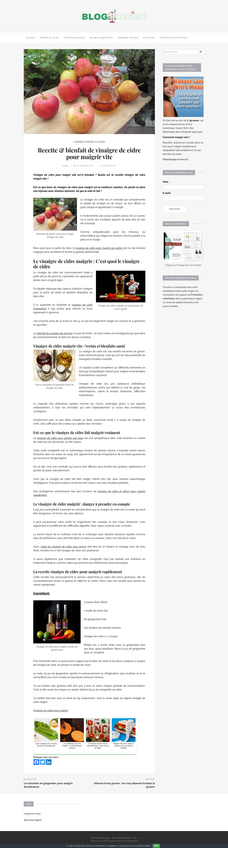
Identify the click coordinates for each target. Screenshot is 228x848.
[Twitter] (42, 762)
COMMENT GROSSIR (128, 38)
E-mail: (167, 192)
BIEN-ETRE (149, 38)
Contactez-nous (32, 813)
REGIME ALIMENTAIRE (101, 38)
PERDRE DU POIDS (49, 38)
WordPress (132, 841)
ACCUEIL (30, 38)
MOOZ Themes (108, 841)
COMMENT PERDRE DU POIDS (89, 142)
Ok (156, 845)
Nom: (166, 181)
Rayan (65, 165)
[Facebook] (36, 762)
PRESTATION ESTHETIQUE (173, 38)
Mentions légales (33, 820)
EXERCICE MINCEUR (74, 38)
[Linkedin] (48, 762)
